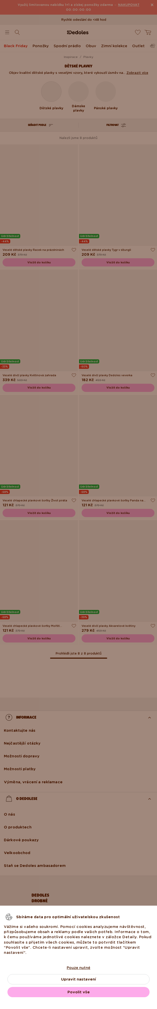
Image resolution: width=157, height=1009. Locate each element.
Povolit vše (78, 992)
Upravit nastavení (78, 979)
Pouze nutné (78, 968)
